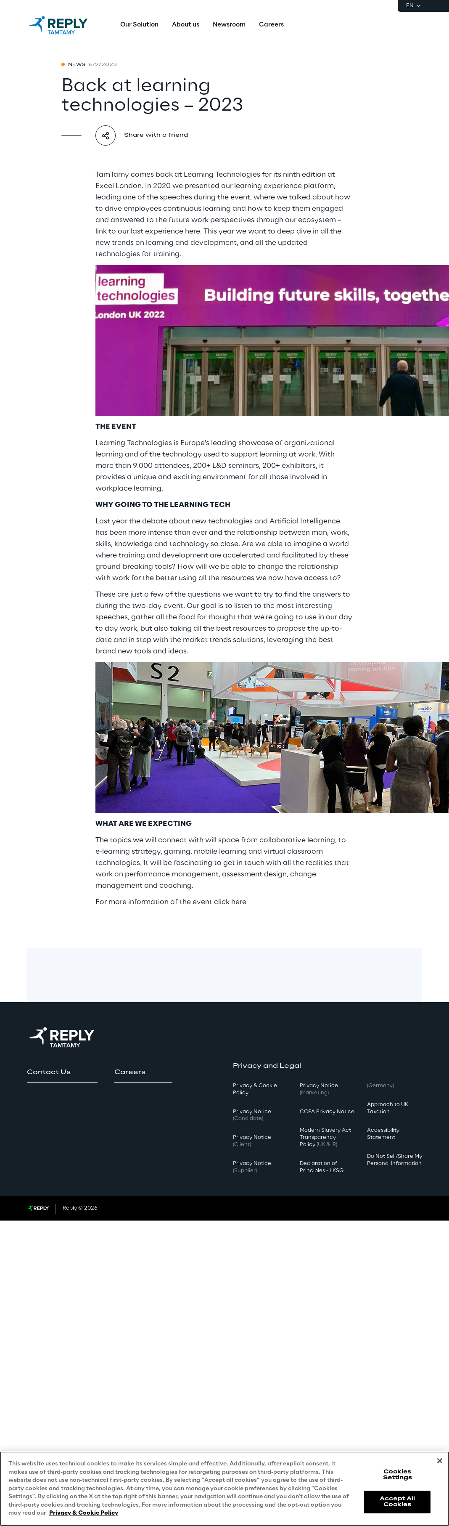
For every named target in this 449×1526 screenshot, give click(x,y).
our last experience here (159, 231)
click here (230, 902)
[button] (62, 1072)
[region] (224, 1489)
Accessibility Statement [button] (383, 1134)
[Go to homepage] (67, 25)
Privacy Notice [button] (252, 1115)
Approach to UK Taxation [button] (387, 1108)
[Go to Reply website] (38, 1208)
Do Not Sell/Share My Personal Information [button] (394, 1160)
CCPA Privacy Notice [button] (327, 1112)
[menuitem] (139, 25)
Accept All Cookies (397, 1501)
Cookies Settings (397, 1475)
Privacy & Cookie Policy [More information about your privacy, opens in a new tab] (83, 1513)
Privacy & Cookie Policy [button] (255, 1089)
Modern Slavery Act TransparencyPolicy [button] (325, 1137)
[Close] (440, 1461)
